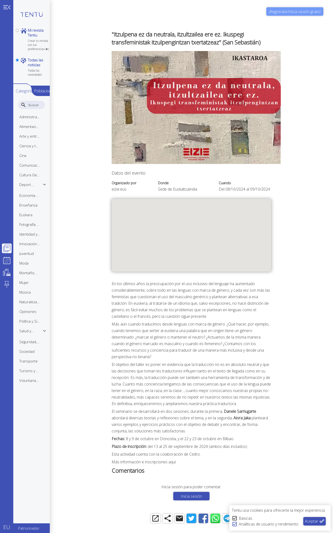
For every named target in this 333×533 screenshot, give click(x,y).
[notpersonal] (17, 51)
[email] (190, 519)
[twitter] (203, 519)
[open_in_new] (163, 519)
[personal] (17, 30)
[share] (176, 519)
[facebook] (216, 519)
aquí (184, 462)
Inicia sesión (203, 496)
